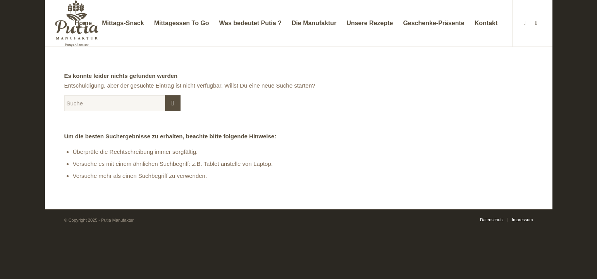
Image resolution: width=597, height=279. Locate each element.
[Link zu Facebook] (524, 23)
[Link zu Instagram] (536, 23)
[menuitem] (83, 23)
